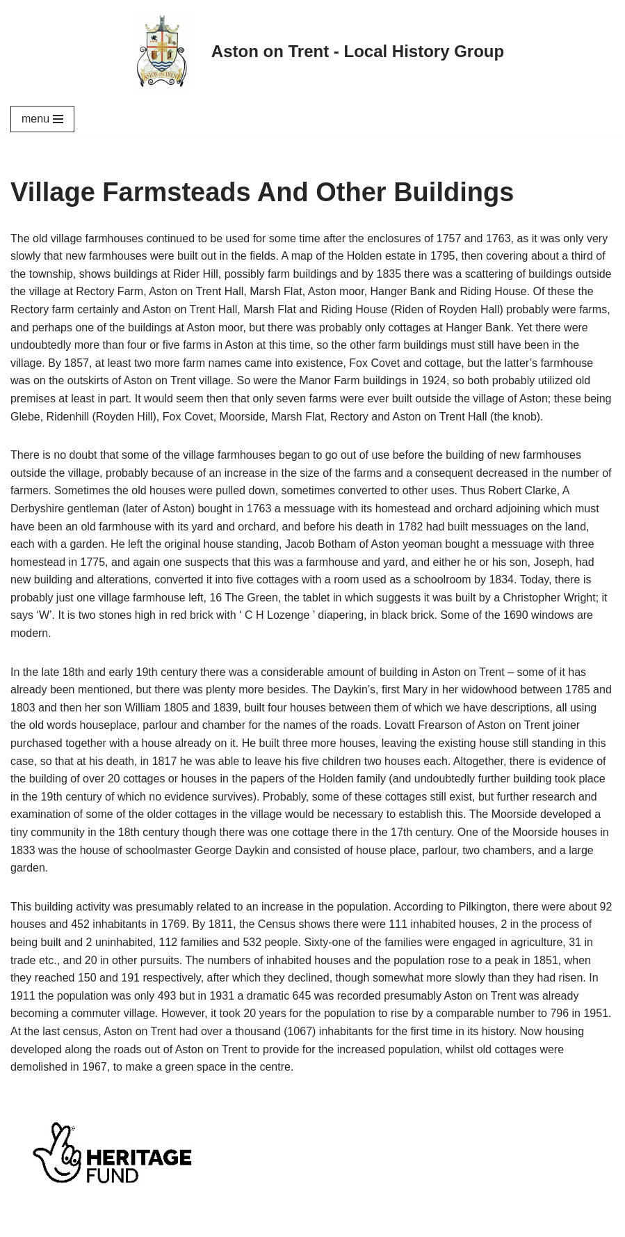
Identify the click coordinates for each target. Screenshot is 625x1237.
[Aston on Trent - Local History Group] (312, 51)
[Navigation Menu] (42, 119)
